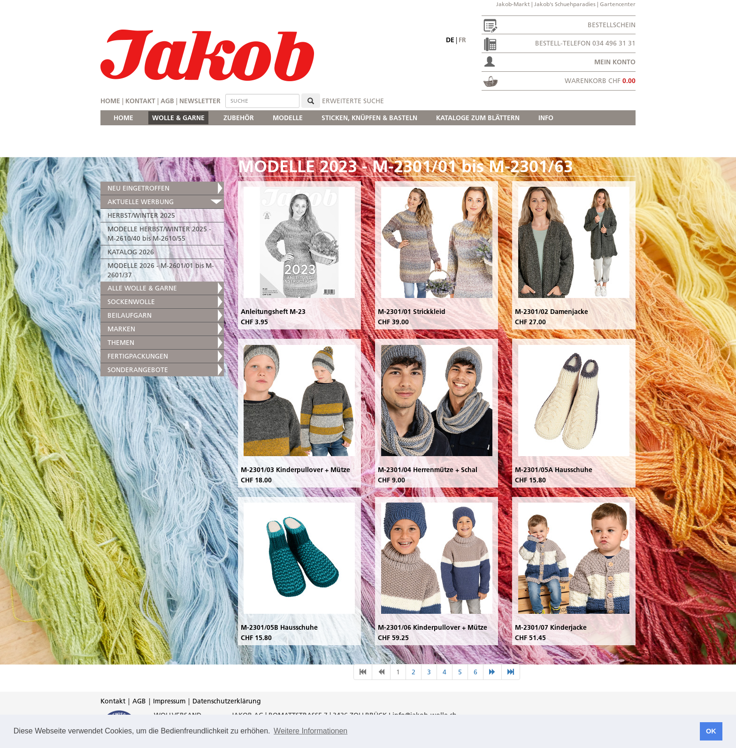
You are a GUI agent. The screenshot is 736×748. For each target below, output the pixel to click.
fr (462, 40)
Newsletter (200, 101)
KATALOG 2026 (130, 252)
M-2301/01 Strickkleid (411, 311)
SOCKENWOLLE (131, 302)
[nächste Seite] (492, 672)
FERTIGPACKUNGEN (137, 356)
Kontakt (140, 101)
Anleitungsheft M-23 (273, 311)
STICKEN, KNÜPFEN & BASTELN (369, 118)
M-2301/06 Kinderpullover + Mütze (432, 627)
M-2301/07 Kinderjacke (551, 627)
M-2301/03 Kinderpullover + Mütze (295, 470)
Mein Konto (615, 62)
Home (110, 101)
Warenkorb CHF (600, 80)
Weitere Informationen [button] (310, 731)
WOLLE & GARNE (178, 118)
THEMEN (120, 342)
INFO (545, 118)
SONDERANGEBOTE (137, 370)
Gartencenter (618, 4)
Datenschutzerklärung (226, 701)
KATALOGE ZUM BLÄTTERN (478, 118)
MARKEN (121, 329)
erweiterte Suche (353, 101)
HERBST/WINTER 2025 (141, 215)
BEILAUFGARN (129, 315)
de (450, 40)
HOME (123, 118)
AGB (167, 101)
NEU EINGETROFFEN (138, 188)
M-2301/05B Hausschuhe (279, 627)
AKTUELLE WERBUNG (140, 202)
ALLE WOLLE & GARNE (142, 288)
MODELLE (288, 118)
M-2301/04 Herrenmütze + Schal (427, 470)
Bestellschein (612, 25)
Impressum (169, 701)
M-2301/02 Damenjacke (551, 311)
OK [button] (711, 731)
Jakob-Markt (513, 4)
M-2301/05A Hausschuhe (553, 470)
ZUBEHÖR (238, 118)
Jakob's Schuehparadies (565, 4)
